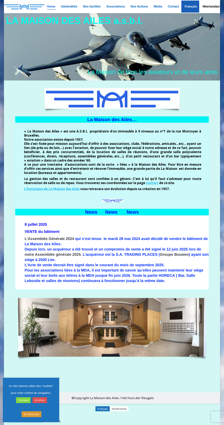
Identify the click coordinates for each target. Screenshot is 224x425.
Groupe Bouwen (174, 254)
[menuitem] (191, 6)
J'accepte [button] (23, 400)
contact (152, 183)
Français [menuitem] (102, 409)
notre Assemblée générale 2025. (53, 254)
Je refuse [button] (40, 400)
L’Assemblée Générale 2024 (49, 239)
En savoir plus (31, 414)
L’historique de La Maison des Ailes (51, 189)
